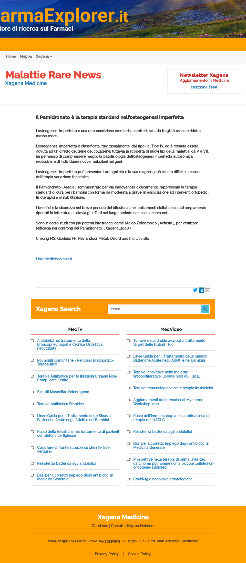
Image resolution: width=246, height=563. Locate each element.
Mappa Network (141, 526)
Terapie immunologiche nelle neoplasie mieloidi (173, 388)
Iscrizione (204, 87)
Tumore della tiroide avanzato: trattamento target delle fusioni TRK (169, 343)
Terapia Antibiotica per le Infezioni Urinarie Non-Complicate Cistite (77, 378)
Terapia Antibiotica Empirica (60, 404)
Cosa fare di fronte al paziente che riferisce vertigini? (73, 449)
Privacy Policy (107, 554)
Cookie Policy (139, 554)
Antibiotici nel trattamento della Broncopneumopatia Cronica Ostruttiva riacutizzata (69, 345)
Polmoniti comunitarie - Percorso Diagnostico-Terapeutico (75, 362)
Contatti (117, 526)
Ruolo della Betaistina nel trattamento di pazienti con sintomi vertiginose (78, 434)
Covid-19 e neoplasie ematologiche (162, 479)
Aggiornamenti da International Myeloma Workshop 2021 (167, 402)
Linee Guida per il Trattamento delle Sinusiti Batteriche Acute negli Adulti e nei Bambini (73, 418)
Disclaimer (190, 541)
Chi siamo (100, 526)
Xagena (44, 56)
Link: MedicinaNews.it (54, 259)
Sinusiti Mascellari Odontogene (63, 392)
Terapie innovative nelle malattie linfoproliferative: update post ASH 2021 (166, 374)
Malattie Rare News (53, 75)
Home (11, 56)
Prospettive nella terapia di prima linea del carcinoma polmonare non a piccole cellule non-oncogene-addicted (174, 463)
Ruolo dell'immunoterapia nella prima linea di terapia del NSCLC (171, 418)
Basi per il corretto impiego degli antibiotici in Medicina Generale (75, 477)
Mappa (26, 56)
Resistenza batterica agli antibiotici (66, 464)
